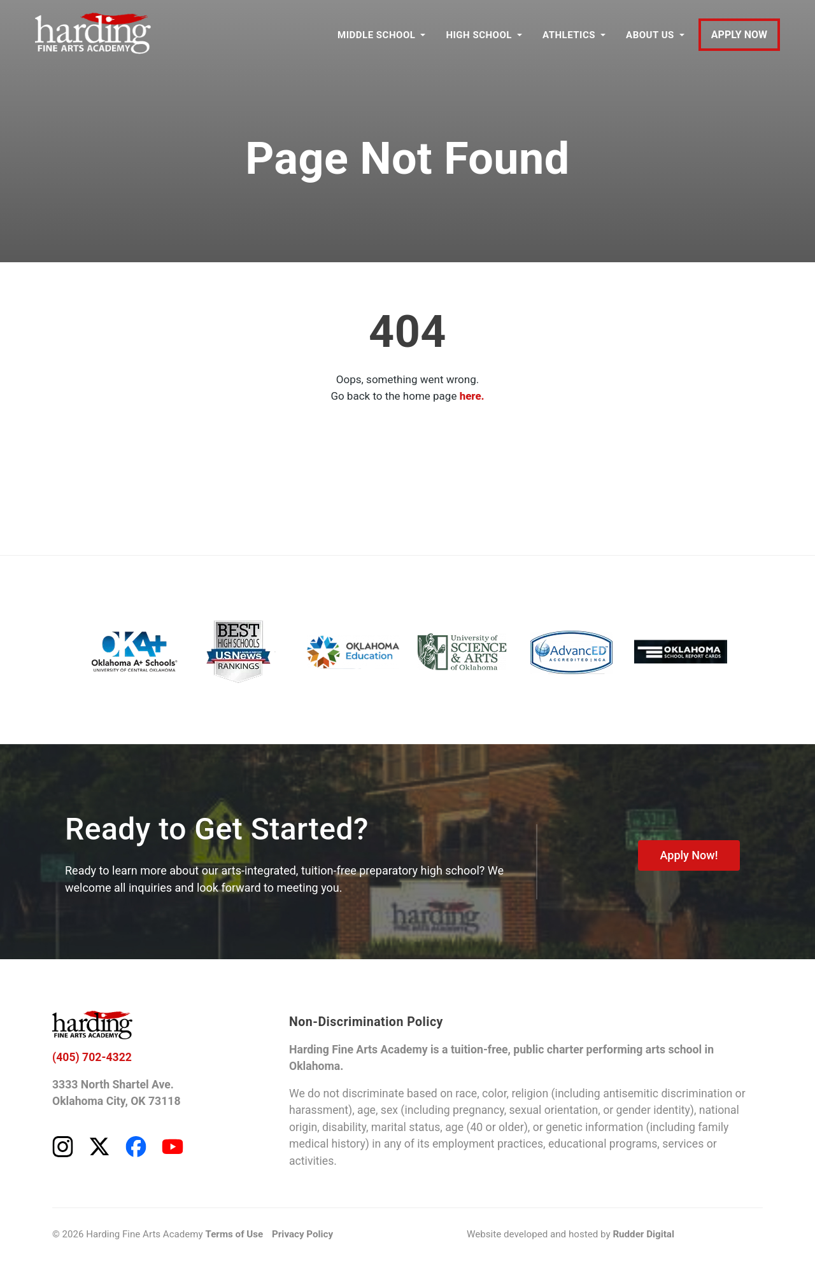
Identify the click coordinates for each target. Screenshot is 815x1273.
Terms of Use (233, 1236)
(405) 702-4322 (92, 1057)
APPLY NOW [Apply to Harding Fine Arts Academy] (739, 35)
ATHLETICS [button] (568, 35)
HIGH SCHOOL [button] (479, 35)
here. (472, 396)
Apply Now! (689, 855)
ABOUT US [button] (650, 35)
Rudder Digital (641, 1236)
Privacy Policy (301, 1236)
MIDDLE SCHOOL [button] (376, 35)
